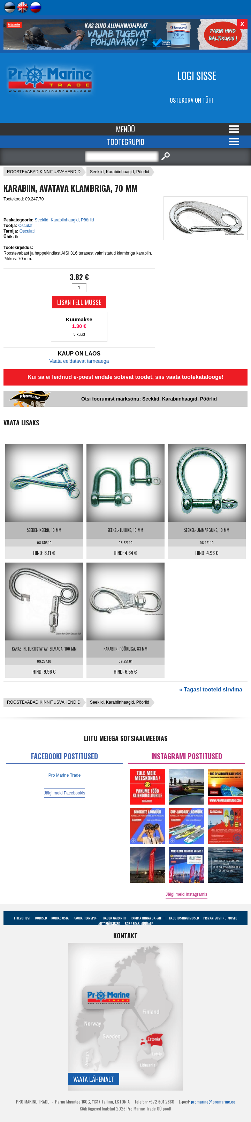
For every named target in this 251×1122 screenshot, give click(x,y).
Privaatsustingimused (220, 918)
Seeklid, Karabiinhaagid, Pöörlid (119, 171)
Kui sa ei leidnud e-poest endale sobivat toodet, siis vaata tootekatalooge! (125, 377)
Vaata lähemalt (93, 1079)
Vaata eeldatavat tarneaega (79, 361)
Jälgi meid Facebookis (64, 793)
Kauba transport (86, 918)
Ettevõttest (22, 918)
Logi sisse (196, 75)
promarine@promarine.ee (213, 1102)
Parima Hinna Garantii (148, 918)
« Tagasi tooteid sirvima (210, 689)
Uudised (41, 918)
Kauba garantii (114, 918)
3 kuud (79, 334)
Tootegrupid (125, 142)
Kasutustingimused (184, 918)
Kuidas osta (60, 918)
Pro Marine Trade (64, 775)
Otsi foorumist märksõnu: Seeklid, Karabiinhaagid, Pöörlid (149, 399)
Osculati (25, 225)
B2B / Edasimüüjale (139, 923)
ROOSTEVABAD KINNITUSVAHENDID (44, 171)
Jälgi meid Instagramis (186, 894)
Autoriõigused (109, 923)
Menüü (125, 129)
